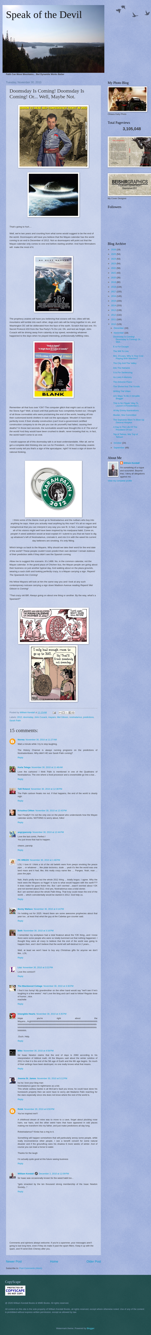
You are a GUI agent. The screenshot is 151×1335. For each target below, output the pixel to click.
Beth (20, 930)
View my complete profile (120, 480)
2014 (114, 305)
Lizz (20, 967)
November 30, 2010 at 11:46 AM (47, 767)
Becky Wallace (25, 909)
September (119, 447)
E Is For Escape (121, 346)
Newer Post (14, 1261)
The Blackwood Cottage (30, 986)
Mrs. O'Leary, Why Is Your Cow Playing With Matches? (128, 357)
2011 (114, 319)
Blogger (90, 1328)
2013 (114, 310)
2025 (114, 254)
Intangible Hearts (26, 1014)
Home (54, 1261)
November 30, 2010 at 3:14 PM (49, 909)
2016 (114, 296)
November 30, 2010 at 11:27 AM (41, 739)
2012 (19, 717)
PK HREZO (23, 860)
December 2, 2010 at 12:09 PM (54, 1173)
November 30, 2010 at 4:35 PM (51, 1014)
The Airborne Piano (122, 382)
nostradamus (75, 717)
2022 (114, 268)
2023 (114, 263)
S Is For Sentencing (122, 372)
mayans (52, 717)
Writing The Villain (122, 391)
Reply (20, 757)
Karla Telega (24, 767)
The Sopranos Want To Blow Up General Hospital (128, 421)
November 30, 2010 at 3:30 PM (58, 986)
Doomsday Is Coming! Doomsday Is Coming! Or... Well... (127, 339)
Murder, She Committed (124, 415)
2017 (114, 291)
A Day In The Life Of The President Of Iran (125, 428)
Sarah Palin (15, 720)
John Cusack (40, 717)
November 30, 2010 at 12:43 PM (51, 810)
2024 (114, 259)
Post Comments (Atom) (30, 1268)
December (119, 328)
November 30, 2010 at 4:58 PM (39, 1050)
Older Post (94, 1261)
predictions (88, 717)
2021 (114, 273)
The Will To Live (121, 351)
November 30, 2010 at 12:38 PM (46, 789)
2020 (114, 277)
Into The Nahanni (121, 368)
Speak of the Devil (44, 14)
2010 (114, 324)
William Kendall (26, 1173)
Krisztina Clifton (26, 810)
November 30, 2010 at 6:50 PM (39, 1109)
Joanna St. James (27, 1078)
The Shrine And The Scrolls (126, 386)
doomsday (28, 717)
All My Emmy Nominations (126, 410)
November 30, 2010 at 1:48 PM (45, 860)
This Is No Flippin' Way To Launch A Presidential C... (127, 404)
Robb (20, 1109)
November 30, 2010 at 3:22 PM (38, 967)
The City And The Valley (124, 363)
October (118, 443)
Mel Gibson (62, 717)
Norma (21, 739)
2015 (114, 301)
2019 (114, 282)
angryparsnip (25, 832)
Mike (20, 1050)
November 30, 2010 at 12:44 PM (48, 832)
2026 (114, 249)
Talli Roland (24, 789)
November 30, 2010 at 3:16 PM (39, 930)
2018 (114, 287)
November (119, 333)
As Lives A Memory (122, 377)
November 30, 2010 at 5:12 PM (52, 1078)
